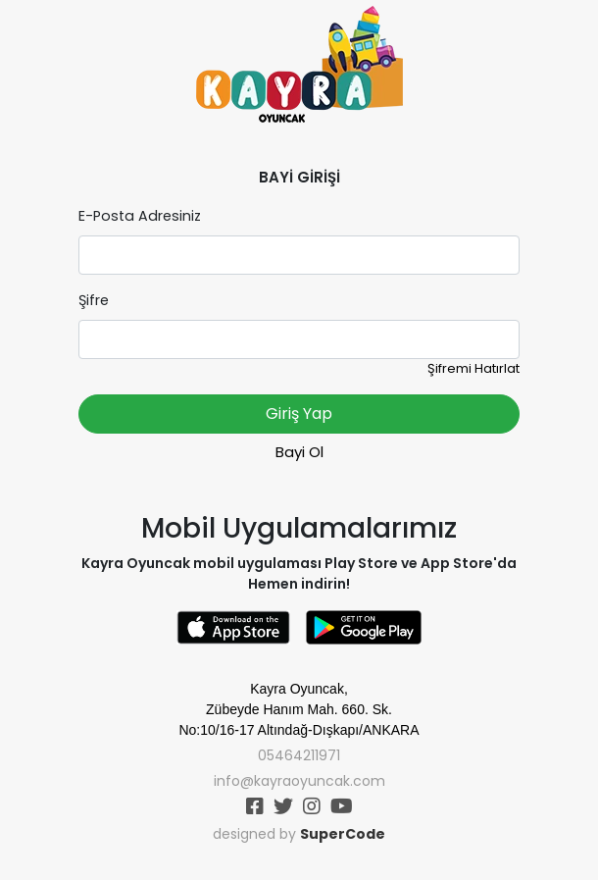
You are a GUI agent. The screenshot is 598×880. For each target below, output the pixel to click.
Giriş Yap (299, 413)
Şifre (93, 300)
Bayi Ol (299, 451)
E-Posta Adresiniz (139, 216)
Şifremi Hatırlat (473, 368)
